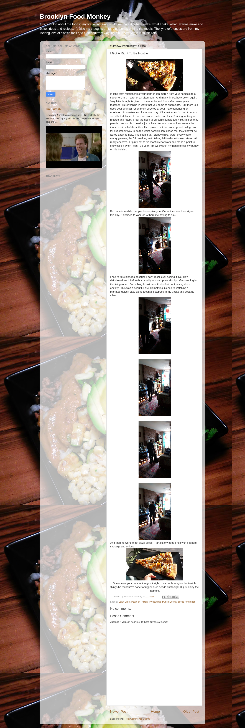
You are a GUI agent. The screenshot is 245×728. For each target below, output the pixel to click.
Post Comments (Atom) (137, 718)
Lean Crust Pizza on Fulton (133, 601)
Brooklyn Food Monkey (75, 16)
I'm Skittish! (54, 109)
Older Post (191, 711)
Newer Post (118, 711)
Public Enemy (169, 601)
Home (155, 711)
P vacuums (155, 601)
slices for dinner (186, 601)
